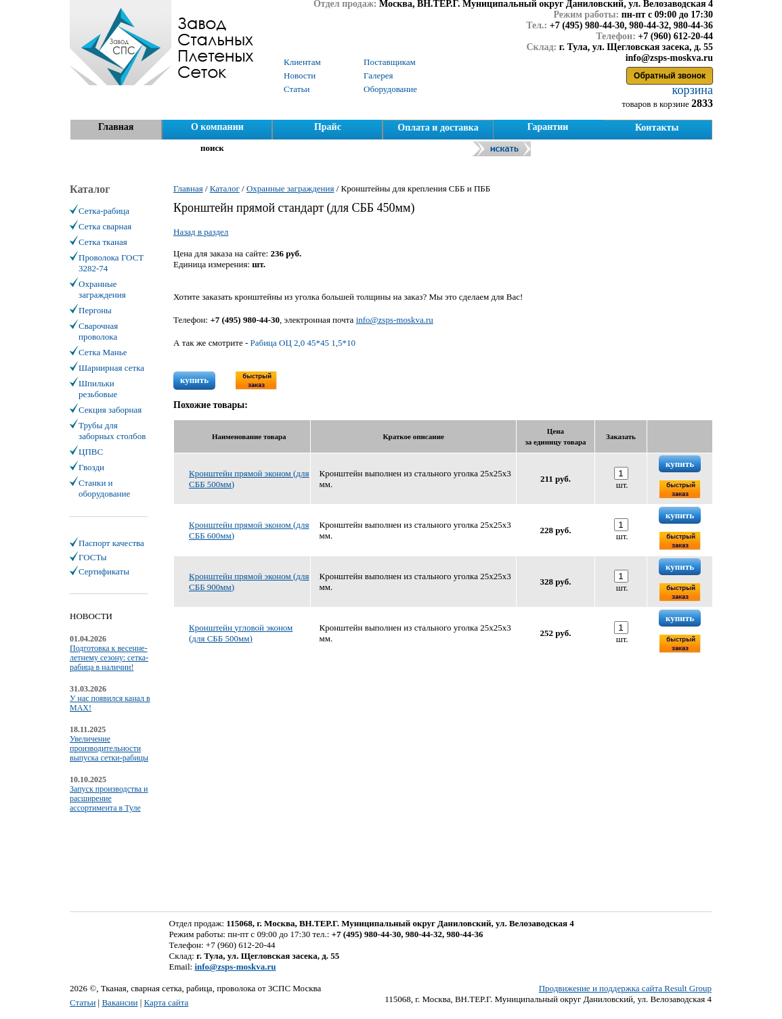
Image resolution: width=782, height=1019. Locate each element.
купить (194, 380)
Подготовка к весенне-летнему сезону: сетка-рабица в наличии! (109, 657)
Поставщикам (390, 62)
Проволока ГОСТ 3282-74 (111, 262)
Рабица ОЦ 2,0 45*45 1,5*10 (303, 343)
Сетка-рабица (104, 211)
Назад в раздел (200, 232)
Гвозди (91, 467)
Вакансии (119, 1002)
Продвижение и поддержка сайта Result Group (625, 988)
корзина (691, 90)
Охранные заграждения (102, 289)
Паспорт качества (111, 543)
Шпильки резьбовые (98, 388)
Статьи (82, 1002)
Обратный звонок (669, 76)
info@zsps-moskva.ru (394, 320)
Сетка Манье (103, 352)
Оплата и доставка (437, 127)
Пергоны (95, 310)
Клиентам (302, 62)
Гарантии (548, 127)
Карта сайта (166, 1002)
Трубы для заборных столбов (112, 430)
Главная (115, 127)
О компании (217, 127)
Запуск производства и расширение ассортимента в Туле (109, 798)
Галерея (378, 75)
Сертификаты (104, 571)
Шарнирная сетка (111, 368)
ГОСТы (92, 557)
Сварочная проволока (98, 331)
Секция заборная (110, 410)
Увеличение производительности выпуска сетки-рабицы (109, 748)
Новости (300, 75)
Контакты (656, 127)
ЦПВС (91, 452)
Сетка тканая (103, 242)
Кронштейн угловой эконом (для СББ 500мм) (240, 632)
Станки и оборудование (104, 488)
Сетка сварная (105, 226)
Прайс (327, 127)
